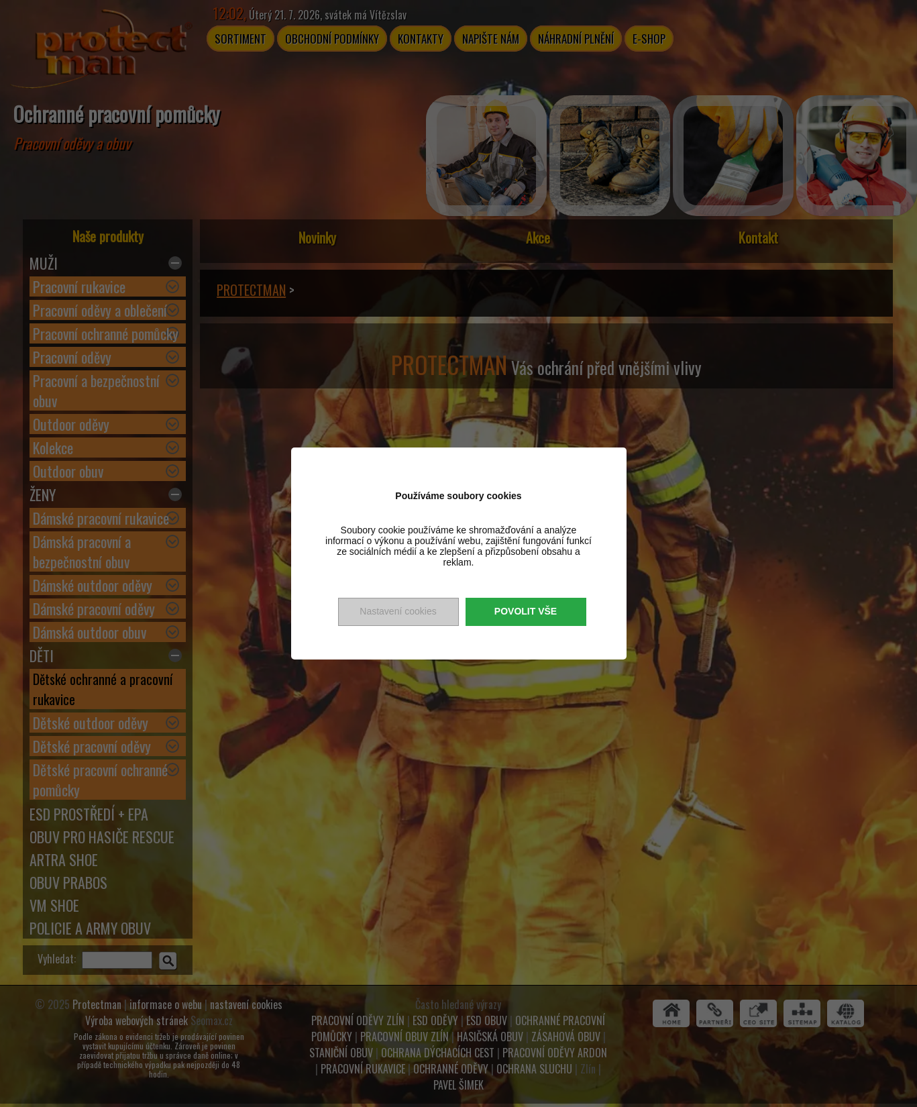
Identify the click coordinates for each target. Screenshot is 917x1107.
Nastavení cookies (398, 611)
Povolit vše (525, 611)
